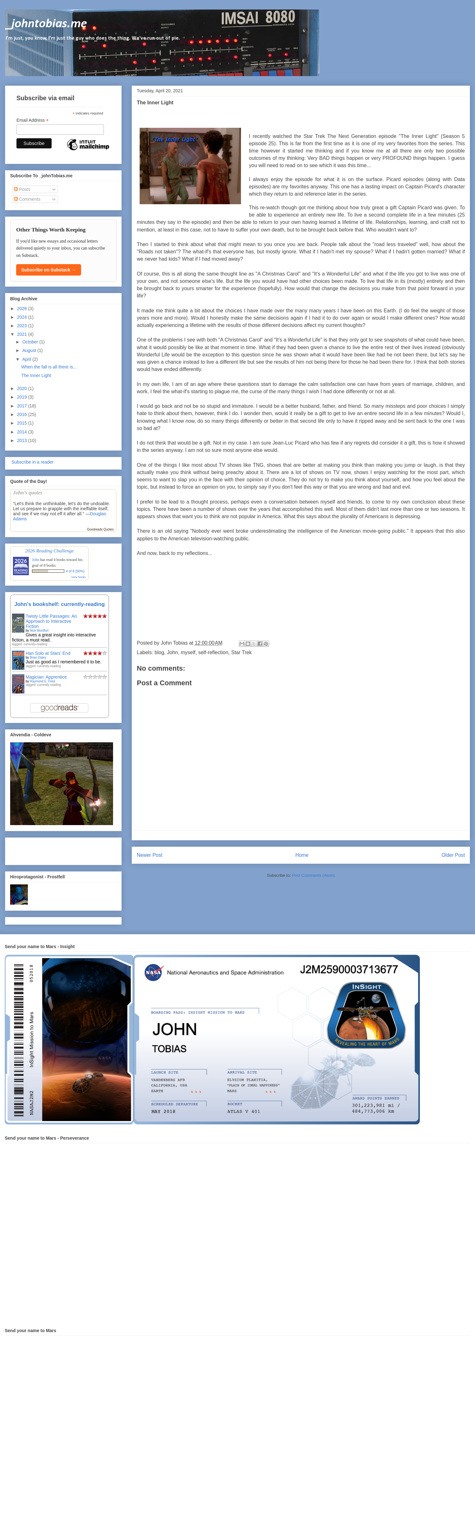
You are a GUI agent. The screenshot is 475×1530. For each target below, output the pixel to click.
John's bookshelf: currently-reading (59, 604)
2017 (22, 405)
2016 (22, 414)
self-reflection (213, 652)
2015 (22, 423)
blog (159, 652)
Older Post (453, 855)
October (30, 341)
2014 (22, 431)
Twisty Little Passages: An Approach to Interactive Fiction (51, 621)
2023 (22, 325)
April (27, 359)
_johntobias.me (46, 24)
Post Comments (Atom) (313, 875)
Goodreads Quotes (100, 529)
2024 (22, 317)
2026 (22, 308)
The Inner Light (36, 375)
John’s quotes (27, 493)
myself (188, 652)
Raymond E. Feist (42, 681)
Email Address (32, 120)
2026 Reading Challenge (49, 550)
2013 (22, 440)
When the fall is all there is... (49, 366)
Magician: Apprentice (46, 677)
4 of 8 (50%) (75, 571)
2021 (22, 334)
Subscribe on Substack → (48, 269)
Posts (22, 189)
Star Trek (241, 652)
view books (78, 577)
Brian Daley (38, 657)
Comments (27, 199)
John (172, 652)
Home (302, 855)
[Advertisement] (47, 849)
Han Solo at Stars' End (48, 653)
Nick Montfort (39, 630)
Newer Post (149, 855)
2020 (22, 388)
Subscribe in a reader (32, 462)
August (29, 350)
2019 (22, 397)
